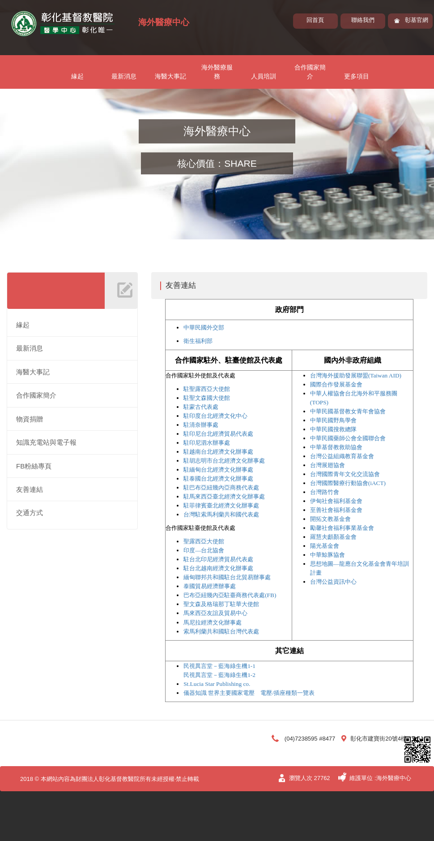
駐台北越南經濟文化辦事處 (218, 568)
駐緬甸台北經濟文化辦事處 (218, 469)
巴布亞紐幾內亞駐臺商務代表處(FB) (229, 595)
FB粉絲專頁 (33, 466)
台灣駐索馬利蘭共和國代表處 (221, 514)
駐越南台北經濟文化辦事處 (218, 451)
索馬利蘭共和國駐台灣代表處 (221, 631)
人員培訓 (263, 76)
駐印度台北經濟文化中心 (215, 415)
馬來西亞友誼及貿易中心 (215, 613)
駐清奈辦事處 (200, 424)
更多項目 (356, 76)
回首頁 (315, 20)
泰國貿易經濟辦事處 (209, 586)
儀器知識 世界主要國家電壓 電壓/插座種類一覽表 (249, 692)
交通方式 (29, 512)
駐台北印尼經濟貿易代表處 (218, 559)
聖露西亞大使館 (203, 541)
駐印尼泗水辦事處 (206, 442)
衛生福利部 (198, 341)
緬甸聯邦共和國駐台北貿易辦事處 (227, 577)
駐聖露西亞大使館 (206, 389)
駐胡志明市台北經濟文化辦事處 (224, 460)
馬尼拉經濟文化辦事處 (212, 622)
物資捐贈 (29, 419)
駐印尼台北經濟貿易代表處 (218, 433)
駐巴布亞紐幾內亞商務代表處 (221, 487)
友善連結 (29, 489)
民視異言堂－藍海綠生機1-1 (219, 666)
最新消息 (123, 76)
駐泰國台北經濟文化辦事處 (218, 478)
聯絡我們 (362, 20)
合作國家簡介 (310, 72)
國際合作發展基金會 (336, 384)
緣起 (77, 76)
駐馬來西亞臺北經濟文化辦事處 (224, 496)
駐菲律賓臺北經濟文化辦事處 (221, 505)
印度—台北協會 (203, 550)
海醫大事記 (170, 76)
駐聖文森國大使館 (206, 397)
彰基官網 (416, 20)
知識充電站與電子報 (46, 442)
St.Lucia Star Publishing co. (216, 684)
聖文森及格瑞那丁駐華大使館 (221, 604)
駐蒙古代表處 (200, 406)
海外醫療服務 (217, 72)
